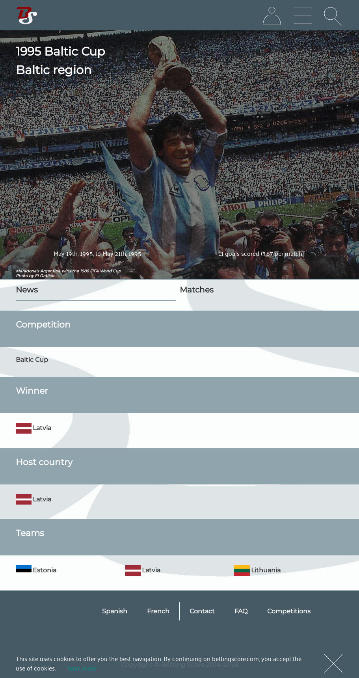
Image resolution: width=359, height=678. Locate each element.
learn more (81, 667)
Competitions (289, 611)
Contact (202, 611)
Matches (197, 289)
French (158, 611)
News (27, 289)
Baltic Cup (32, 359)
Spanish (114, 611)
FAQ (240, 611)
